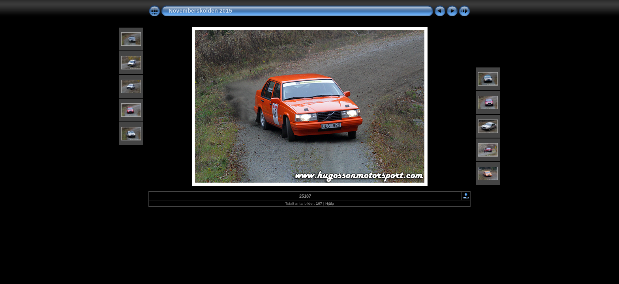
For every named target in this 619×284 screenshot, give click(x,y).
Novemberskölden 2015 (200, 10)
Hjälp (329, 203)
